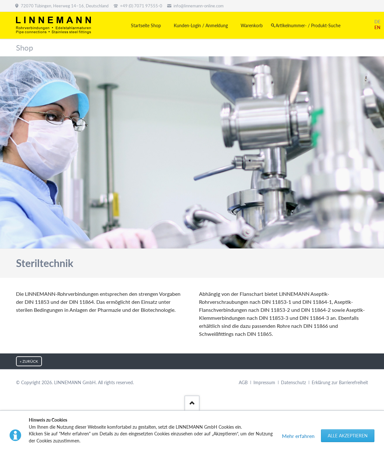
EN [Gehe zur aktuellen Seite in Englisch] (377, 27)
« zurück (29, 361)
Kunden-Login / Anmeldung (201, 25)
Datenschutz (293, 382)
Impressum (264, 382)
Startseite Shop (146, 25)
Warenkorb (252, 25)
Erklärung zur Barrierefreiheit (340, 382)
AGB (243, 382)
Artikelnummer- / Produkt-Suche (308, 25)
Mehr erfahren (298, 436)
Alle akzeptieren (348, 435)
